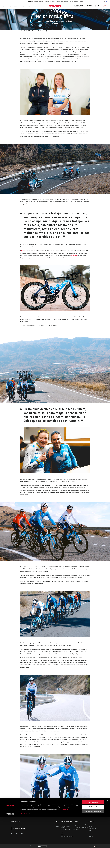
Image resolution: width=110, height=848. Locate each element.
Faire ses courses (105, 6)
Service (90, 5)
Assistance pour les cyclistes (67, 824)
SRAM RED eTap (56, 806)
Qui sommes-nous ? (93, 824)
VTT (3, 6)
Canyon (23, 251)
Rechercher (69, 5)
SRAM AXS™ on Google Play (81, 827)
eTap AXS (74, 255)
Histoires (58, 824)
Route (15, 6)
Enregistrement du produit (80, 6)
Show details (24, 845)
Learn (33, 6)
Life (27, 6)
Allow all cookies (93, 833)
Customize (93, 837)
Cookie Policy (66, 840)
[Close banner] (107, 831)
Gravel (21, 6)
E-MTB (9, 6)
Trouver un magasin (97, 6)
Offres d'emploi (92, 828)
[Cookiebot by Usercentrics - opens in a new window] (10, 845)
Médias (90, 826)
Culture (58, 826)
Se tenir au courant (19, 828)
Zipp (67, 806)
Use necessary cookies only (93, 842)
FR (107, 1)
